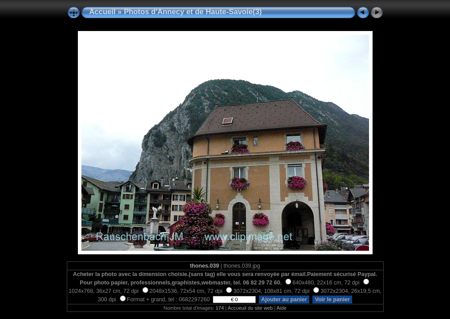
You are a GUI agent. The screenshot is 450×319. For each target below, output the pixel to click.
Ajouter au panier (284, 299)
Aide (281, 308)
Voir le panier (332, 299)
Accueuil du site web (250, 308)
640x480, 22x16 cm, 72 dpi (322, 283)
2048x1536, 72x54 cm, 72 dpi (182, 291)
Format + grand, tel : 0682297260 (166, 299)
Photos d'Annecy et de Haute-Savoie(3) (193, 12)
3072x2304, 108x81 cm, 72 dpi (267, 291)
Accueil (102, 12)
